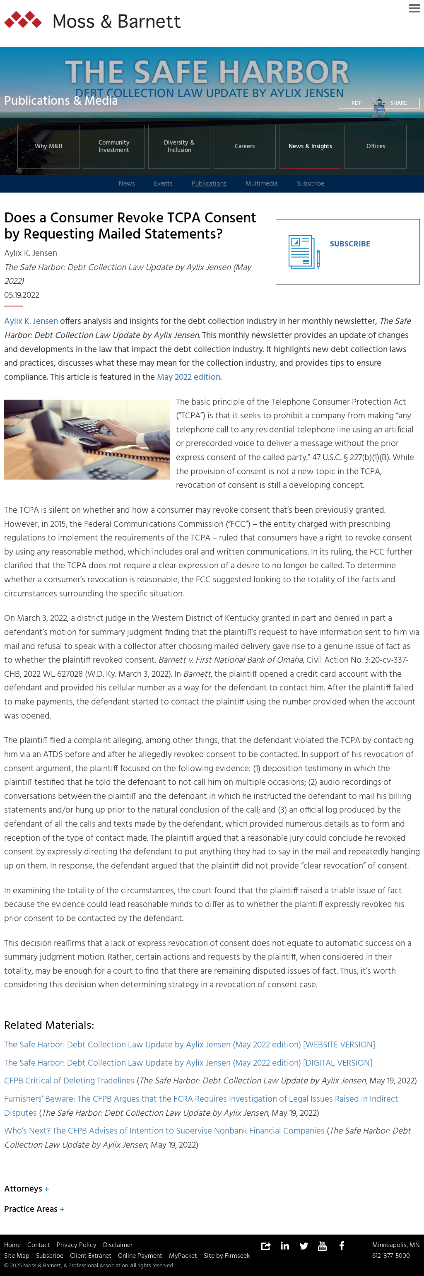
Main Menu (414, 8)
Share (398, 103)
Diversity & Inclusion (179, 146)
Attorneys (23, 1189)
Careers (245, 147)
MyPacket (183, 1256)
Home (12, 1245)
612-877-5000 (391, 1256)
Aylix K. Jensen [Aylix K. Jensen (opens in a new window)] (31, 321)
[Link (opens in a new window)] (284, 1246)
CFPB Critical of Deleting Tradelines (69, 1081)
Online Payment (140, 1256)
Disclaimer (117, 1245)
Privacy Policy (76, 1245)
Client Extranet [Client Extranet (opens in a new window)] (90, 1256)
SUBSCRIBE (350, 244)
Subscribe (49, 1256)
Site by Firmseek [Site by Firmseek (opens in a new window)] (227, 1256)
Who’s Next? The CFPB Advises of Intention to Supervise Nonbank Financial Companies (164, 1131)
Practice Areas (31, 1209)
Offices (375, 147)
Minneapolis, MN (396, 1245)
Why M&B (49, 147)
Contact (38, 1245)
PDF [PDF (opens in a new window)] (356, 103)
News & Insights (310, 147)
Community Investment (114, 146)
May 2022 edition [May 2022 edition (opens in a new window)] (188, 377)
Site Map (16, 1256)
